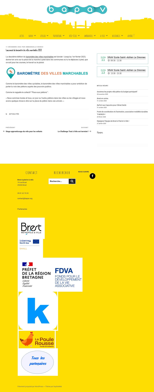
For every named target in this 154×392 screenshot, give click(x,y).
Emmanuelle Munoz (34, 47)
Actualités (14, 114)
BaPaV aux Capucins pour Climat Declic (111, 105)
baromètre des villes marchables (39, 57)
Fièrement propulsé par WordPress (30, 386)
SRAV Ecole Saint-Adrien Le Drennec (126, 57)
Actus (22, 35)
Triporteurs (59, 35)
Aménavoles (90, 35)
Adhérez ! (131, 35)
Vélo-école (74, 35)
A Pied (104, 35)
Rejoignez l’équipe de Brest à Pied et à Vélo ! (113, 121)
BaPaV (32, 35)
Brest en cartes (102, 98)
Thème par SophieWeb (53, 386)
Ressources (118, 35)
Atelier (44, 35)
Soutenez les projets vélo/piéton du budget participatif (117, 92)
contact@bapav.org (24, 198)
